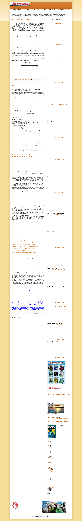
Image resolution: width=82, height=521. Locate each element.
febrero (50, 475)
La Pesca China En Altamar (59, 214)
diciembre (50, 457)
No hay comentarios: (27, 79)
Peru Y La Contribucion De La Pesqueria (59, 196)
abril (50, 467)
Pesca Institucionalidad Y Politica (59, 23)
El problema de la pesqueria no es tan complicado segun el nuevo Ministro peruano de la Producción (27, 155)
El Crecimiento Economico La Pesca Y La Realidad (59, 306)
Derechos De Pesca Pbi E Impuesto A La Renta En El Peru (59, 104)
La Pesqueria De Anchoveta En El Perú (58, 65)
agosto (50, 462)
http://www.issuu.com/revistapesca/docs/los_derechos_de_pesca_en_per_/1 (22, 242)
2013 (49, 478)
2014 (49, 456)
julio (50, 463)
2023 (49, 445)
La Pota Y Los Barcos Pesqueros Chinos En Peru (59, 141)
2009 (49, 483)
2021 (49, 447)
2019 (49, 450)
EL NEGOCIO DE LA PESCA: (52, 417)
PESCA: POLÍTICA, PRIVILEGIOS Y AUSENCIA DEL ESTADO (57, 396)
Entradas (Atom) (18, 317)
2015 (49, 455)
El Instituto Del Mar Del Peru (59, 251)
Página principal (50, 494)
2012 (49, 479)
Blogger (49, 516)
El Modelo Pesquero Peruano (59, 44)
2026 (49, 441)
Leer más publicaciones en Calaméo (59, 40)
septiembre (51, 461)
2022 (49, 446)
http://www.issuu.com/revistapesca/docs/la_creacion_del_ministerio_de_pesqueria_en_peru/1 (25, 246)
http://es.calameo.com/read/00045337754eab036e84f (19, 250)
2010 (49, 482)
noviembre (50, 458)
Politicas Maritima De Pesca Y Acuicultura (59, 86)
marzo (50, 468)
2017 (49, 452)
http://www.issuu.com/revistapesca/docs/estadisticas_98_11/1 (20, 240)
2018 (49, 451)
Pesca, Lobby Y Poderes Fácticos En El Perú (59, 269)
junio (50, 464)
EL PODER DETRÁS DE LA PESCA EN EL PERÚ (55, 420)
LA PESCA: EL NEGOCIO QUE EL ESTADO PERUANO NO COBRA (57, 421)
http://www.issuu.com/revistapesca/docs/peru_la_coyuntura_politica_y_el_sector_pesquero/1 (25, 248)
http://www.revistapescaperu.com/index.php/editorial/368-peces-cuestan (22, 254)
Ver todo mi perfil (54, 488)
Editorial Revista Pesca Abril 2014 (20, 19)
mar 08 (51, 474)
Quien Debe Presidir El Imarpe (59, 324)
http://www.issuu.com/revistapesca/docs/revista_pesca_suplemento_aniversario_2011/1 (24, 244)
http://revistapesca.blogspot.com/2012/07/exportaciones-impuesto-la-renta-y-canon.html (24, 252)
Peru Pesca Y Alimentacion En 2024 (59, 159)
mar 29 (51, 469)
